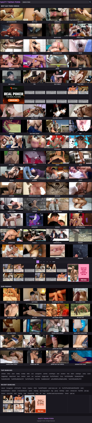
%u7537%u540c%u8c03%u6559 (70, 388)
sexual (3, 388)
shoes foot (9, 393)
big (52, 391)
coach (88, 373)
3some (24, 388)
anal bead (37, 376)
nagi (25, 393)
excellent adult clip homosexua (55, 393)
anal (58, 373)
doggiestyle (4, 376)
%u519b (37, 379)
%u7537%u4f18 (29, 379)
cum (32, 373)
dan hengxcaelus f (45, 391)
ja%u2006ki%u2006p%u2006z (59, 379)
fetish (35, 388)
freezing (36, 391)
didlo (28, 373)
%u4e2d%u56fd (5, 379)
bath (15, 393)
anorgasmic (38, 373)
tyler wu (72, 393)
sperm (30, 391)
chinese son (73, 391)
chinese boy (31, 393)
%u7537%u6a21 (54, 376)
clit (60, 388)
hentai (66, 393)
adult (28, 376)
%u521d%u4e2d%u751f (75, 379)
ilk (40, 393)
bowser (14, 391)
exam (67, 391)
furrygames (10, 388)
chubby (23, 373)
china (8, 373)
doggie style (45, 376)
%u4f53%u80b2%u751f (17, 379)
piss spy (86, 391)
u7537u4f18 (17, 388)
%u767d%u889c (69, 376)
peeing (20, 393)
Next (54, 261)
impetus (30, 388)
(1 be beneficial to (22, 391)
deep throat (12, 376)
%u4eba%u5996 (79, 376)
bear (18, 376)
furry (61, 376)
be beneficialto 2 (5, 391)
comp (84, 373)
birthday (62, 391)
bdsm (72, 373)
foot (68, 373)
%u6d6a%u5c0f (45, 379)
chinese (3, 373)
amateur (63, 373)
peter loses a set (53, 388)
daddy (18, 373)
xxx (32, 376)
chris (37, 393)
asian (13, 373)
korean (3, 393)
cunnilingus (52, 373)
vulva (82, 388)
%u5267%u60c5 (42, 388)
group (56, 391)
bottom (23, 376)
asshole (45, 373)
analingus (78, 373)
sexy (44, 393)
